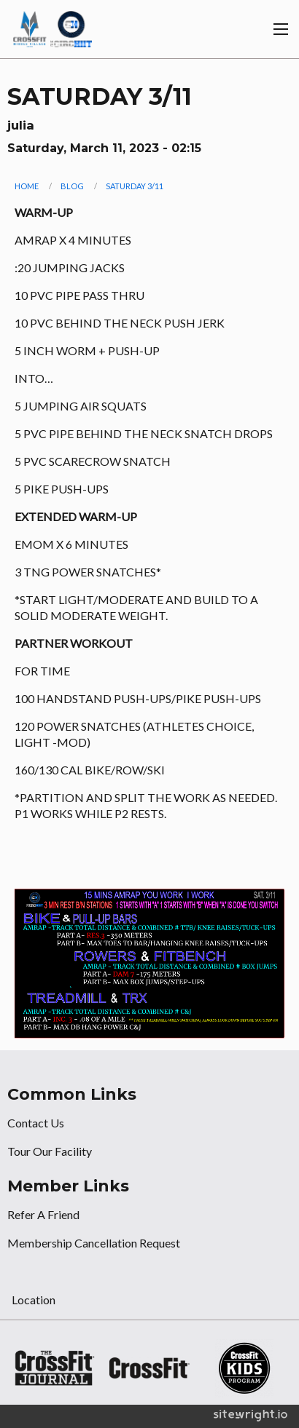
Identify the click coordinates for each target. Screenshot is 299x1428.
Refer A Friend (43, 1214)
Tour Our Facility (49, 1151)
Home (27, 186)
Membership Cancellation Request (93, 1243)
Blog (72, 186)
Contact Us (35, 1123)
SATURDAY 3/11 (134, 186)
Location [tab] (33, 1299)
